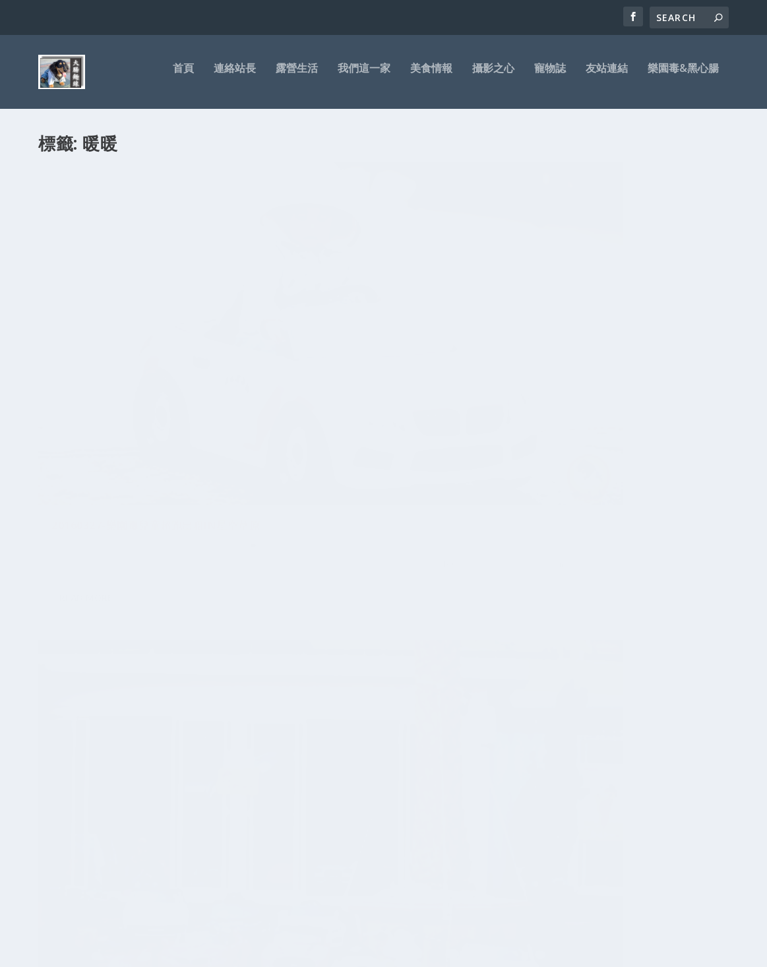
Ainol (67, 796)
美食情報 (431, 77)
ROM (215, 740)
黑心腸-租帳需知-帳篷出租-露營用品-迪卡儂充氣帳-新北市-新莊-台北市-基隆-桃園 (380, 874)
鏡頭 (56, 780)
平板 (176, 695)
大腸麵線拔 (82, 370)
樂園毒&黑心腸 (683, 77)
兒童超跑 (183, 370)
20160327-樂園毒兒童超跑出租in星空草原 (144, 343)
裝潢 (77, 695)
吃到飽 (193, 740)
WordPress (253, 952)
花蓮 (231, 695)
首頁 (183, 77)
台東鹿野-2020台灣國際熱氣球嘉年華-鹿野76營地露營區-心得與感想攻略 (381, 741)
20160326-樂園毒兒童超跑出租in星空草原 (380, 342)
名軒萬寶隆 (116, 780)
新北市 (233, 780)
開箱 (64, 737)
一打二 (198, 695)
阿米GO (94, 760)
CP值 (235, 740)
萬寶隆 (154, 695)
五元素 (106, 796)
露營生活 (297, 77)
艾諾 (225, 719)
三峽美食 (155, 718)
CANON (52, 695)
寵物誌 (550, 77)
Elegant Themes (129, 952)
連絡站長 (235, 77)
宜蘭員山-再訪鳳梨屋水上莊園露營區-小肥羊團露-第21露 (381, 785)
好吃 (160, 779)
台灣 (172, 740)
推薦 (203, 759)
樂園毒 (129, 695)
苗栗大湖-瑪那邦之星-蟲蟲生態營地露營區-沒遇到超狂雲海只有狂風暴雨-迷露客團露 (381, 697)
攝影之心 (493, 77)
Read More (86, 468)
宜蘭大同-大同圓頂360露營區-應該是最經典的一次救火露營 (382, 652)
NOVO (187, 719)
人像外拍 (81, 780)
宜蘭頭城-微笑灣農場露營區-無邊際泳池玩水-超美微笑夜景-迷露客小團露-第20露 (381, 830)
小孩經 (135, 763)
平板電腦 (145, 740)
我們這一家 (364, 77)
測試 (207, 719)
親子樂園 (219, 370)
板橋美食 (101, 695)
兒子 (85, 796)
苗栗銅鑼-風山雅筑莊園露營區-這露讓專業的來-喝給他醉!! (381, 608)
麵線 (165, 760)
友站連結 (607, 77)
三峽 (169, 795)
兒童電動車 (138, 796)
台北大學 (201, 795)
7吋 (142, 780)
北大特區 (196, 778)
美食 (118, 740)
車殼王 (95, 740)
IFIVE (126, 719)
